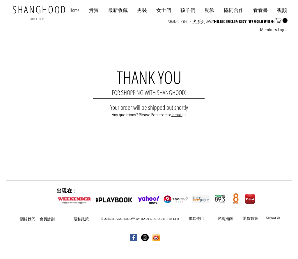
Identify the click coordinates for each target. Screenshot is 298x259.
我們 (31, 219)
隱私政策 (81, 219)
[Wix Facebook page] (133, 237)
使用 (200, 218)
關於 (24, 219)
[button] (233, 10)
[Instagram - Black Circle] (145, 237)
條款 (192, 218)
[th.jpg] (156, 237)
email (176, 114)
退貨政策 (250, 218)
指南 (229, 218)
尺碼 (221, 218)
